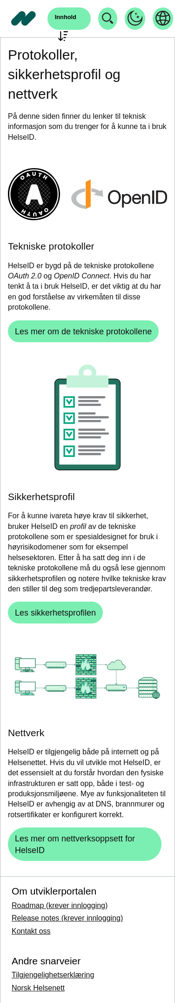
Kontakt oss (31, 931)
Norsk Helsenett (38, 988)
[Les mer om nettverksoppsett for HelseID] (85, 844)
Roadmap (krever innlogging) (60, 905)
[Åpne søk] (69, 18)
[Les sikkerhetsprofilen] (55, 612)
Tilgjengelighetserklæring (53, 975)
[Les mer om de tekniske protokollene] (83, 331)
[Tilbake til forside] (23, 18)
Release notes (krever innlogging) (67, 918)
